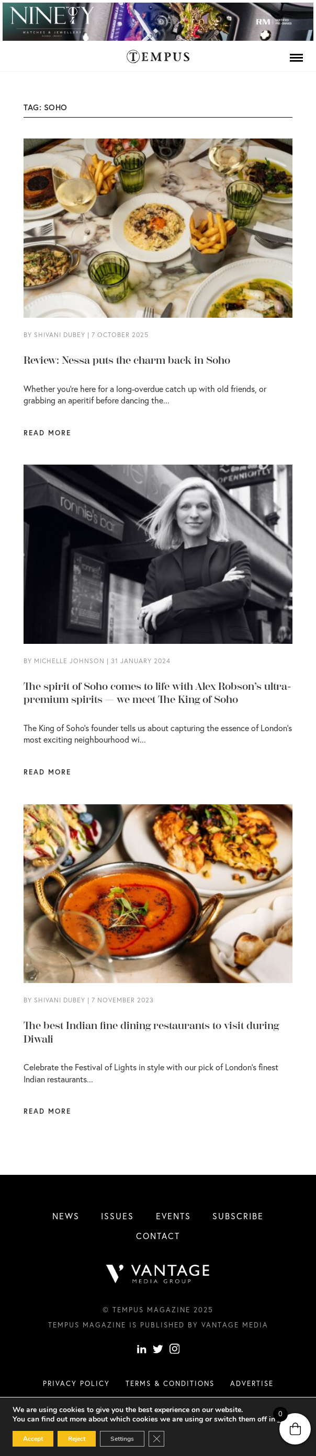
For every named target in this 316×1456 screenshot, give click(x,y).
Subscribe (238, 1215)
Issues (117, 1215)
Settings (122, 1439)
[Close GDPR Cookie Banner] (156, 1439)
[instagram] (175, 1350)
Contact (158, 1235)
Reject (76, 1439)
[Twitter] (158, 1350)
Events (173, 1215)
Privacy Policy (76, 1383)
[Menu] (296, 57)
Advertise (252, 1383)
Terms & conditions (170, 1383)
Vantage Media (234, 1325)
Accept (33, 1439)
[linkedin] (142, 1350)
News (66, 1215)
